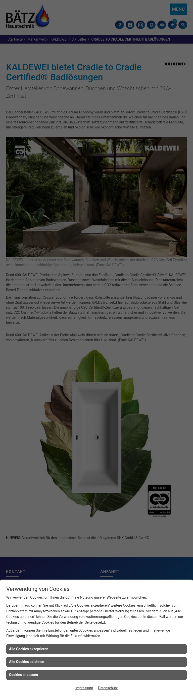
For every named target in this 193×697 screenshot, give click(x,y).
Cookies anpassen (23, 675)
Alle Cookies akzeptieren (28, 649)
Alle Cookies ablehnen (26, 662)
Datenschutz (108, 688)
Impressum (84, 688)
